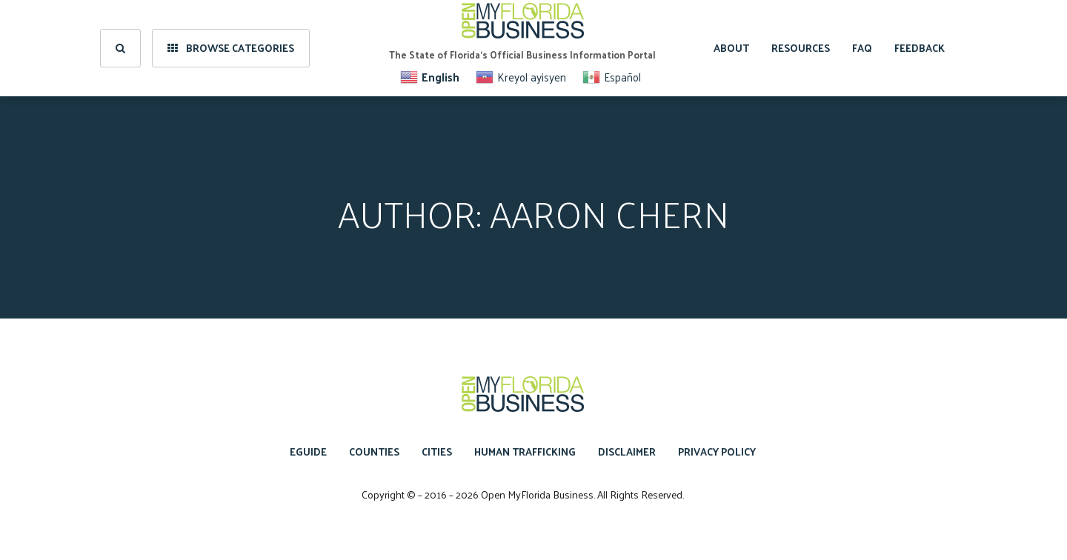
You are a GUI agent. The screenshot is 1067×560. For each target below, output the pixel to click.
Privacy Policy (717, 451)
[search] (120, 48)
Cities (437, 451)
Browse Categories (230, 48)
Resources (800, 48)
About (731, 48)
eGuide (308, 451)
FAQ (862, 48)
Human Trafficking (525, 451)
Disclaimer (627, 451)
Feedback (919, 48)
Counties (374, 451)
